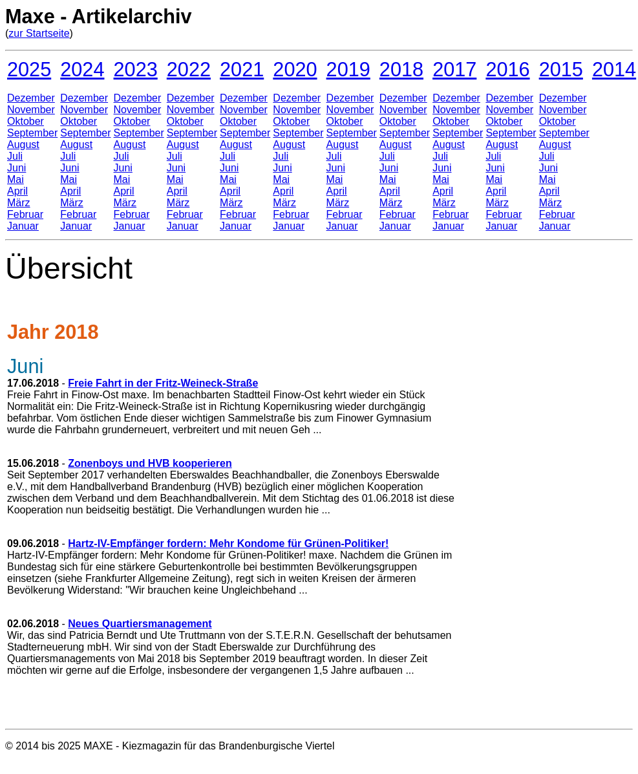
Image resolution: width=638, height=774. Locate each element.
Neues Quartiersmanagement (139, 623)
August (23, 144)
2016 (507, 69)
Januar (23, 225)
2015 (561, 69)
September (32, 132)
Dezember (31, 97)
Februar (25, 214)
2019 (348, 69)
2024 (82, 69)
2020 (295, 69)
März (18, 202)
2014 (614, 69)
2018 (401, 69)
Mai (15, 179)
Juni (16, 167)
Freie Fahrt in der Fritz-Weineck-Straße (163, 383)
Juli (15, 156)
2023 (136, 69)
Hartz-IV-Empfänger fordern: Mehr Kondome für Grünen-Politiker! (228, 543)
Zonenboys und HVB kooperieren (149, 463)
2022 (189, 69)
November (31, 109)
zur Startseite (38, 33)
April (17, 191)
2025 (29, 69)
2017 (454, 69)
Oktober (25, 121)
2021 (242, 69)
